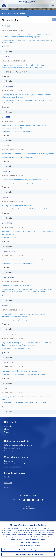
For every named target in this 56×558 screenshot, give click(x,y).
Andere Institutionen (11, 435)
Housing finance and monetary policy (16, 205)
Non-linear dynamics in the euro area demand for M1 (22, 260)
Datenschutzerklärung (12, 448)
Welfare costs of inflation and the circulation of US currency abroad (28, 154)
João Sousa (5, 103)
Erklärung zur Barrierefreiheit (14, 464)
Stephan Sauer (6, 42)
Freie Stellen (8, 426)
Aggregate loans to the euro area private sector (20, 371)
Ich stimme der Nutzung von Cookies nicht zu (29, 554)
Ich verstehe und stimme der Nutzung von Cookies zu (29, 549)
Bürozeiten (8, 483)
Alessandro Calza (6, 40)
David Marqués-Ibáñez (18, 291)
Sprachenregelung (10, 451)
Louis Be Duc (35, 291)
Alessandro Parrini (42, 40)
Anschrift (7, 480)
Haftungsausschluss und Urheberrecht (18, 445)
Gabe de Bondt (22, 289)
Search (47, 5)
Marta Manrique (36, 374)
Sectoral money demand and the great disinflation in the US (25, 180)
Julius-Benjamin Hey (24, 40)
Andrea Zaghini (22, 131)
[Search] (27, 5)
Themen (7, 432)
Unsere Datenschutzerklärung (29, 541)
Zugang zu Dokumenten (12, 467)
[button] (52, 2)
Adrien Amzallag (6, 100)
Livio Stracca (40, 209)
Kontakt (7, 477)
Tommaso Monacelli (24, 209)
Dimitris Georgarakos (40, 100)
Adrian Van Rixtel (38, 289)
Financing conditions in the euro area (16, 286)
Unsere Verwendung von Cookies (29, 544)
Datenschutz (8, 461)
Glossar (7, 429)
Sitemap (8, 487)
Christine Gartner (23, 402)
